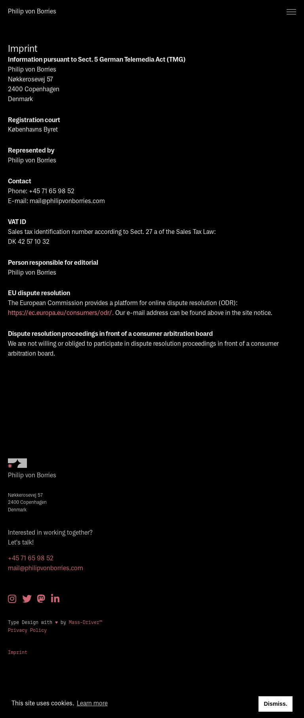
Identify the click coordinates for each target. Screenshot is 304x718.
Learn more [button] (92, 703)
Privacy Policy (27, 630)
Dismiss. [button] (275, 704)
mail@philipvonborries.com (45, 568)
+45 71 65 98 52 (30, 558)
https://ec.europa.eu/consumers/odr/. (61, 313)
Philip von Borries (32, 12)
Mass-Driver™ (87, 622)
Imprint (17, 652)
